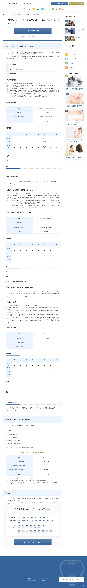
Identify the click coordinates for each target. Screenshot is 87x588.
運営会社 (30, 577)
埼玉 (28, 519)
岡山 (23, 529)
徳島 (43, 529)
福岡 (19, 532)
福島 (44, 517)
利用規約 (44, 579)
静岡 (23, 524)
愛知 (19, 524)
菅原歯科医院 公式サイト (12, 184)
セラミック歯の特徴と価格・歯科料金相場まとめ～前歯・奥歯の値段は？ (74, 90)
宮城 (36, 517)
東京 (19, 519)
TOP (4, 14)
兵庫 (31, 527)
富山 (35, 524)
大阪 (19, 527)
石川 (31, 524)
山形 (40, 517)
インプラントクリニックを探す (60, 3)
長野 (19, 522)
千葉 (32, 519)
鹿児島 (43, 532)
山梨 (52, 519)
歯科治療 (68, 9)
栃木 (36, 519)
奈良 (27, 527)
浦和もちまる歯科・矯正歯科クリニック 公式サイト (18, 296)
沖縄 (48, 532)
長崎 (39, 532)
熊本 (23, 532)
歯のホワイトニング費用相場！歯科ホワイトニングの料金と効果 (74, 126)
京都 (23, 527)
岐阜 (27, 524)
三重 (43, 524)
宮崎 (31, 532)
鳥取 (31, 529)
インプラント (24, 9)
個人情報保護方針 (31, 579)
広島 (19, 529)
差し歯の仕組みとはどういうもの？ (74, 161)
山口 (27, 529)
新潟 (48, 519)
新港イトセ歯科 (79, 22)
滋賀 (35, 527)
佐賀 (35, 532)
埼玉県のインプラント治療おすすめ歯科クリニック (33, 36)
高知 (51, 529)
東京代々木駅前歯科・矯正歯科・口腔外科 (80, 30)
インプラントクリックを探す (33, 541)
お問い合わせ (44, 577)
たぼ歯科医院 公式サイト (12, 409)
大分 (27, 532)
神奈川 (23, 519)
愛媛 (47, 529)
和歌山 (39, 527)
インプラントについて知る (77, 3)
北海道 (19, 517)
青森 (24, 517)
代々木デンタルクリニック (80, 38)
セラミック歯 (35, 9)
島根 (35, 529)
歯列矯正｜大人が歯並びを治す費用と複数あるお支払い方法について (74, 108)
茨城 (40, 519)
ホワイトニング (47, 9)
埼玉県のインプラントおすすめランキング (15, 14)
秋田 (32, 517)
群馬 (44, 519)
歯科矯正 (58, 9)
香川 (39, 529)
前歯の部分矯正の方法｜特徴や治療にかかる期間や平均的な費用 (74, 144)
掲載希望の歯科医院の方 (33, 582)
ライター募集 (44, 582)
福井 (39, 524)
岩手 (28, 517)
